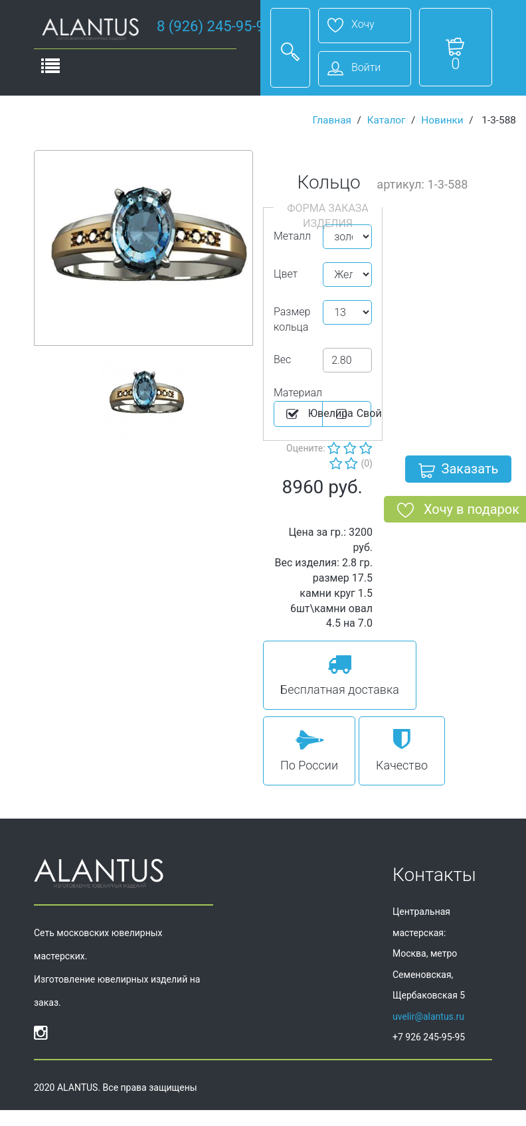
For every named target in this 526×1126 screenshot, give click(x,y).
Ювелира (303, 414)
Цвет (286, 274)
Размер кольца (292, 319)
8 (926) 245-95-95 (214, 26)
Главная (331, 120)
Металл (292, 236)
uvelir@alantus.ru (428, 1016)
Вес (282, 359)
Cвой (352, 414)
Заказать (458, 471)
